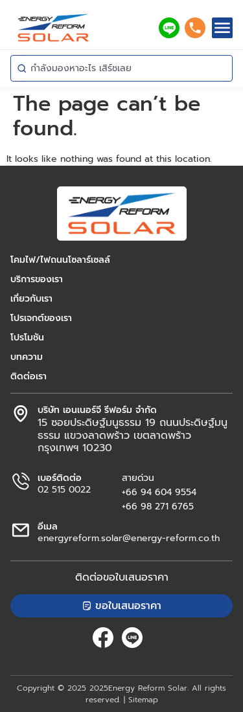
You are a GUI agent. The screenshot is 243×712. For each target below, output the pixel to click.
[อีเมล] (20, 530)
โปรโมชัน (27, 337)
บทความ (26, 357)
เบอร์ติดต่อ (60, 478)
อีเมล (48, 526)
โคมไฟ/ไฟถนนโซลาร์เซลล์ (60, 260)
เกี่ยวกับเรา (31, 299)
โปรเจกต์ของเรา (41, 318)
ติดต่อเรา (28, 376)
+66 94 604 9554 (159, 492)
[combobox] (121, 68)
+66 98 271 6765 (158, 506)
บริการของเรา (36, 279)
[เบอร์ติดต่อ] (20, 481)
